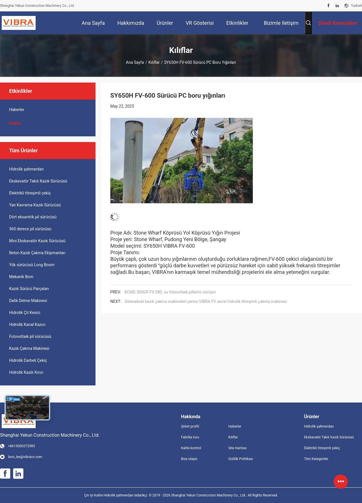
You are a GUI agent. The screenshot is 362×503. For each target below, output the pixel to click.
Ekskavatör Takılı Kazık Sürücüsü (38, 181)
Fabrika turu (190, 437)
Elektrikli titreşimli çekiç (30, 193)
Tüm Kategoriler (316, 459)
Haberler (16, 109)
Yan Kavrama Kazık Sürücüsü (35, 205)
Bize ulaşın (189, 459)
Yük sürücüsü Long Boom (31, 264)
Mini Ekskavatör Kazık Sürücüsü (37, 241)
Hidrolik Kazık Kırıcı (26, 372)
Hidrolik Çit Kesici (24, 312)
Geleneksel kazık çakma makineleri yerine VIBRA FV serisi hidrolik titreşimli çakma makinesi (206, 301)
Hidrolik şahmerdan (26, 169)
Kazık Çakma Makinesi (29, 348)
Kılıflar (154, 62)
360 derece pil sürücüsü (30, 229)
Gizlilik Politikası (240, 459)
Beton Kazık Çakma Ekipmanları (37, 253)
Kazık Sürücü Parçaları (29, 288)
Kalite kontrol (191, 448)
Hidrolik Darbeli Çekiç (28, 360)
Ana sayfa (135, 62)
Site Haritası (237, 448)
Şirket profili (190, 426)
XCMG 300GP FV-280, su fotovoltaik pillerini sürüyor (170, 292)
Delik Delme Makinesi (28, 300)
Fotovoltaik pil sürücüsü (30, 336)
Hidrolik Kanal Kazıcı (27, 324)
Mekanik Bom (21, 276)
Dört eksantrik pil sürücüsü (32, 217)
